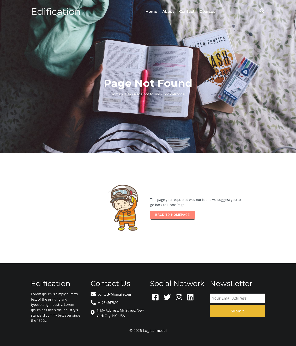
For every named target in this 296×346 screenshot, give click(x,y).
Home (115, 94)
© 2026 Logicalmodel (148, 330)
